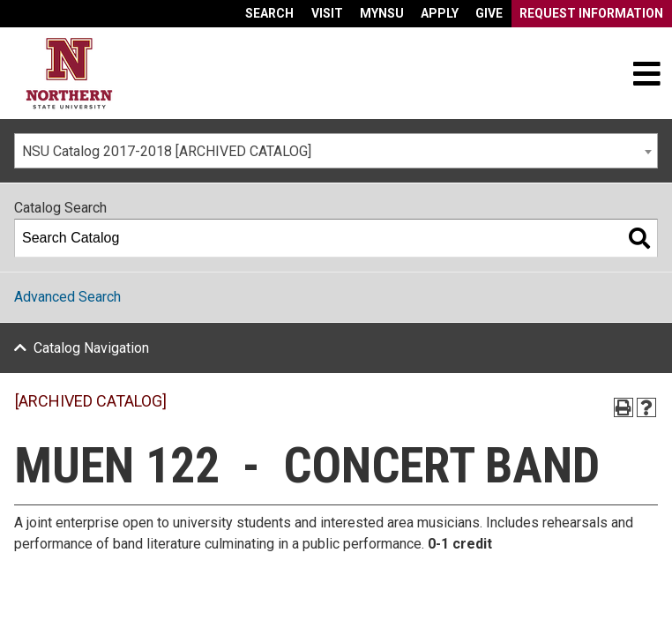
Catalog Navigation (91, 348)
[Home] (69, 74)
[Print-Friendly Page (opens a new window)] (623, 407)
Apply (440, 13)
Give (489, 13)
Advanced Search (67, 296)
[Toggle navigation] (646, 73)
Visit (327, 13)
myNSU (382, 13)
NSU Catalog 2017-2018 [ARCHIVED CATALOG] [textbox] (166, 151)
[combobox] (336, 150)
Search (269, 13)
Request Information (591, 13)
